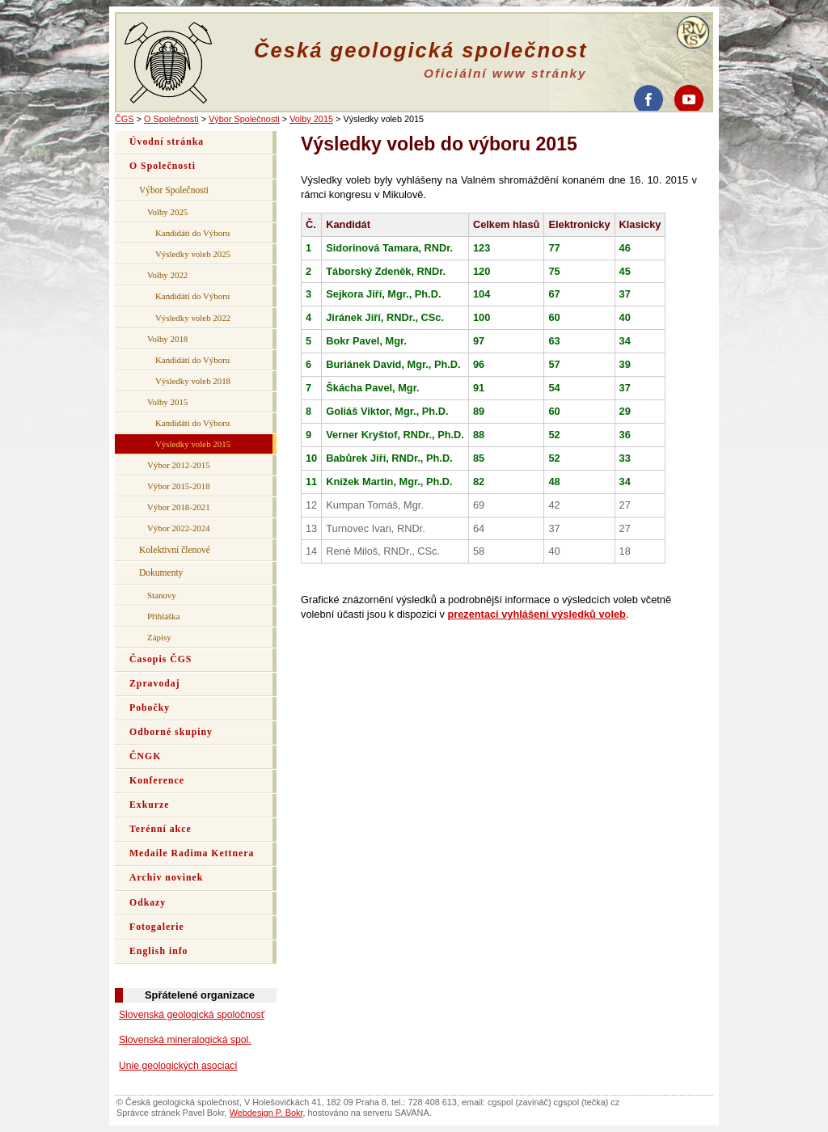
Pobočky (149, 708)
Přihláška (163, 616)
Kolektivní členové (174, 550)
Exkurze (149, 805)
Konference (156, 780)
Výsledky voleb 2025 (192, 254)
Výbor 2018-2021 (178, 507)
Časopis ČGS (160, 659)
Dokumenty (161, 572)
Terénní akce (160, 829)
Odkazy (147, 903)
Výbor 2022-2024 (178, 528)
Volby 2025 (167, 212)
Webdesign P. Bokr (266, 1112)
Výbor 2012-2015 (178, 465)
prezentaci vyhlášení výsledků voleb (536, 614)
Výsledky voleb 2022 (192, 318)
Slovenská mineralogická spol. (185, 1039)
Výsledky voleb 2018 (192, 381)
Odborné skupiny (171, 732)
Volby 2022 (167, 275)
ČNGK (145, 756)
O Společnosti (171, 119)
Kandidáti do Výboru (192, 233)
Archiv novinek (166, 877)
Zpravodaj (154, 683)
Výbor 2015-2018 (178, 486)
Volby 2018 (167, 339)
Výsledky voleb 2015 (192, 444)
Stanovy (161, 595)
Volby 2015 (311, 119)
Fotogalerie (156, 927)
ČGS (124, 119)
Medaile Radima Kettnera (191, 853)
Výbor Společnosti (244, 119)
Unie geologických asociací (178, 1065)
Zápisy (159, 637)
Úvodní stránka (166, 142)
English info (158, 951)
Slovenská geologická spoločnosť (191, 1014)
